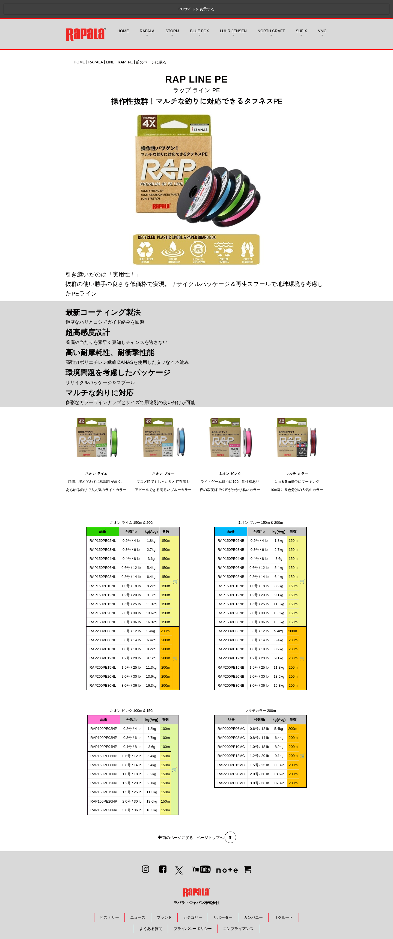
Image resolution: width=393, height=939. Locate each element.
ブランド (164, 899)
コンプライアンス (238, 910)
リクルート (283, 899)
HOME (123, 13)
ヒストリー (109, 899)
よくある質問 (150, 910)
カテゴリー (192, 899)
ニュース (137, 899)
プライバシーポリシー (193, 910)
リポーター (223, 899)
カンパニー (253, 899)
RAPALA (95, 44)
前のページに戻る (151, 44)
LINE (110, 44)
